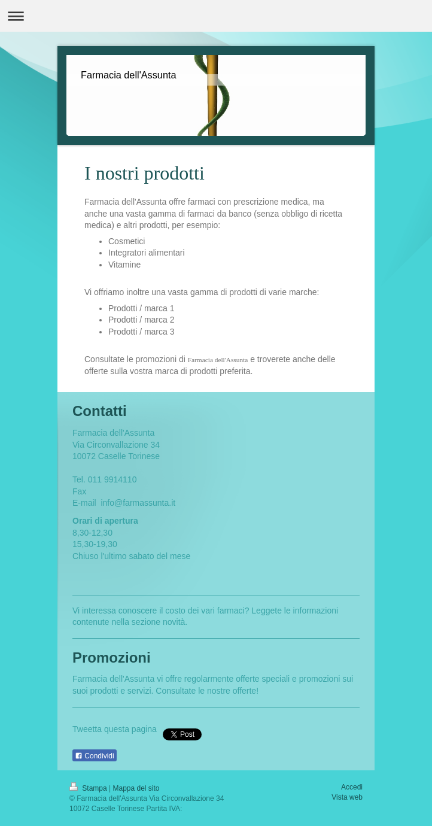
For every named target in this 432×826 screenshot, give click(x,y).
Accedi (352, 787)
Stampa (89, 788)
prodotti (104, 691)
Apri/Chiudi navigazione (216, 16)
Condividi (94, 756)
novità (174, 622)
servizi (139, 691)
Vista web (347, 797)
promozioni (319, 679)
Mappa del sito (136, 788)
